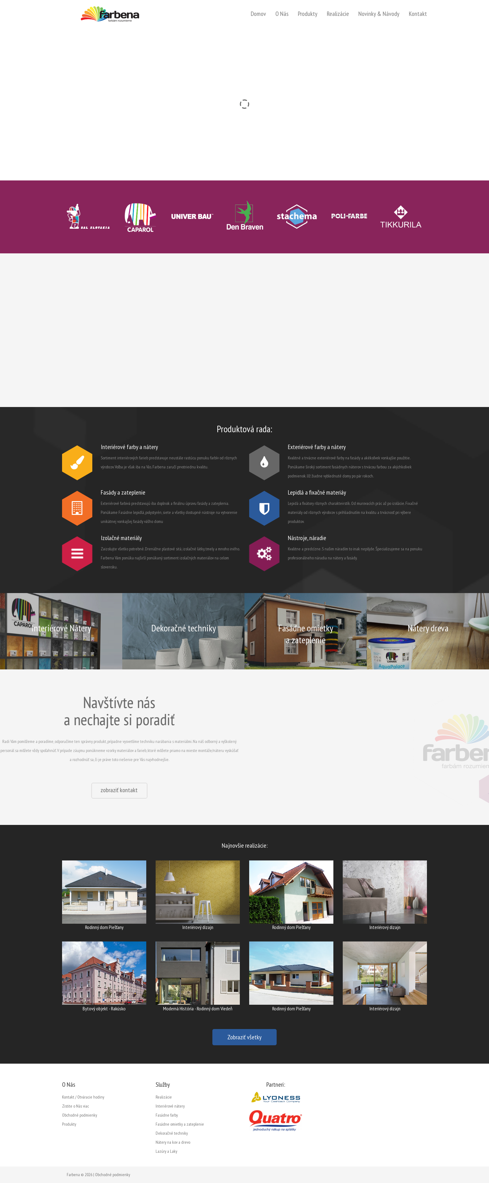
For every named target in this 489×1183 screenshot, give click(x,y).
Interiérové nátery (170, 1106)
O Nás (281, 13)
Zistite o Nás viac (75, 1106)
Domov (258, 13)
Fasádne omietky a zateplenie (180, 1124)
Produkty (307, 13)
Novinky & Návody (378, 13)
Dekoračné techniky (172, 1133)
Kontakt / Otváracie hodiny (83, 1097)
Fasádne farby (167, 1115)
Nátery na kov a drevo (173, 1142)
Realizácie (338, 13)
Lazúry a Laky (166, 1151)
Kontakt (418, 13)
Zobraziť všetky (244, 1037)
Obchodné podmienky (79, 1115)
